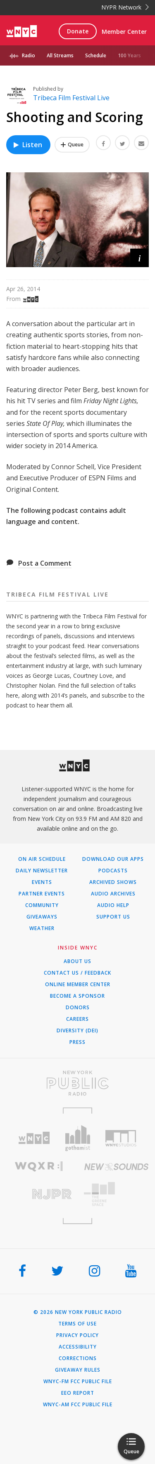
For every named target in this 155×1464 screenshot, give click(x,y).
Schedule (95, 55)
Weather (42, 928)
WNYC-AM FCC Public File (77, 1404)
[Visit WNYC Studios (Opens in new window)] (121, 1138)
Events (42, 882)
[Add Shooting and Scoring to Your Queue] (72, 145)
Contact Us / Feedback (77, 973)
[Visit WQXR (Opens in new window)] (39, 1166)
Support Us (113, 916)
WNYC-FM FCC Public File (77, 1381)
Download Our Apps (113, 859)
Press (77, 1042)
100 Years (129, 55)
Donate (77, 31)
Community (42, 905)
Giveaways (41, 916)
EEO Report (77, 1393)
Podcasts (113, 870)
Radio (28, 55)
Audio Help (113, 905)
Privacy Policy (77, 1335)
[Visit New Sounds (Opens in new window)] (116, 1166)
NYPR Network (125, 7)
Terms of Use (77, 1323)
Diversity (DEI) (77, 1030)
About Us (77, 961)
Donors (78, 1007)
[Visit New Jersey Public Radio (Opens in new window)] (39, 1194)
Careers (77, 1019)
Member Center (124, 31)
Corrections (78, 1358)
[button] (139, 258)
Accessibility (78, 1346)
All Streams (60, 55)
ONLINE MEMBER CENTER (77, 984)
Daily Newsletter (42, 870)
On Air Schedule (42, 859)
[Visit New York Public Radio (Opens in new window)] (77, 1083)
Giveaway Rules (77, 1370)
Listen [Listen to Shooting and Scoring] (27, 144)
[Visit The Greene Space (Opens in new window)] (116, 1194)
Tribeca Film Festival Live (71, 97)
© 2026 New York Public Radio (77, 1312)
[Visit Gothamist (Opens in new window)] (77, 1138)
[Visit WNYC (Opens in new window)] (34, 1138)
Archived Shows (113, 882)
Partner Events (42, 893)
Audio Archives (113, 893)
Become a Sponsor (77, 996)
